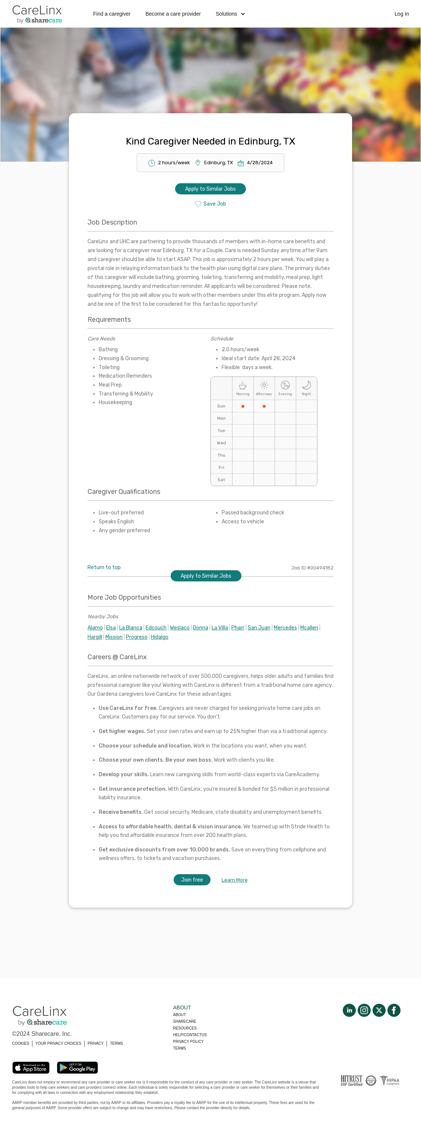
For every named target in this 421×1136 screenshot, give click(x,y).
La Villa (220, 628)
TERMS (116, 1043)
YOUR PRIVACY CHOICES (58, 1043)
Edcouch (156, 628)
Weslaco (180, 628)
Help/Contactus (190, 1035)
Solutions (230, 14)
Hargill (95, 637)
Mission (114, 637)
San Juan (259, 628)
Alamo (95, 628)
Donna (200, 628)
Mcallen (309, 628)
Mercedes (285, 628)
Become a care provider (173, 14)
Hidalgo (159, 637)
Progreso (137, 637)
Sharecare (184, 1021)
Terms (179, 1048)
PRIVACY (96, 1043)
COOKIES (20, 1043)
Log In (402, 13)
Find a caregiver (111, 14)
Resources (185, 1028)
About (179, 1015)
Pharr (237, 628)
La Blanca (130, 628)
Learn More (235, 880)
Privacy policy (188, 1042)
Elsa (111, 628)
